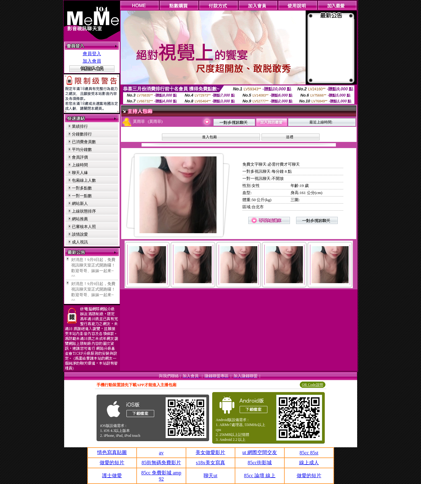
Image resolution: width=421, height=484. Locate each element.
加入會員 (92, 61)
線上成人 (309, 462)
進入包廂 (209, 137)
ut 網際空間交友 (259, 452)
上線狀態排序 (84, 211)
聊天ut (210, 475)
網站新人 (80, 203)
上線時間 (80, 165)
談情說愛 (80, 234)
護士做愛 (112, 475)
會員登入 (92, 53)
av (161, 452)
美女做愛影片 (210, 452)
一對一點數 (82, 195)
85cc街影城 (260, 462)
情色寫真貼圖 (112, 452)
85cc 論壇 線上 (259, 475)
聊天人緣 (80, 172)
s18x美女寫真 (210, 462)
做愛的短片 (112, 462)
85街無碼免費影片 (161, 462)
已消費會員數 (84, 141)
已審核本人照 (84, 226)
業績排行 (80, 126)
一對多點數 (82, 188)
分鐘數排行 (82, 134)
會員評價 (80, 157)
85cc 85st (308, 452)
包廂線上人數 (84, 180)
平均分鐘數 (82, 149)
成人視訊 (80, 242)
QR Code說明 (312, 385)
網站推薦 (80, 219)
